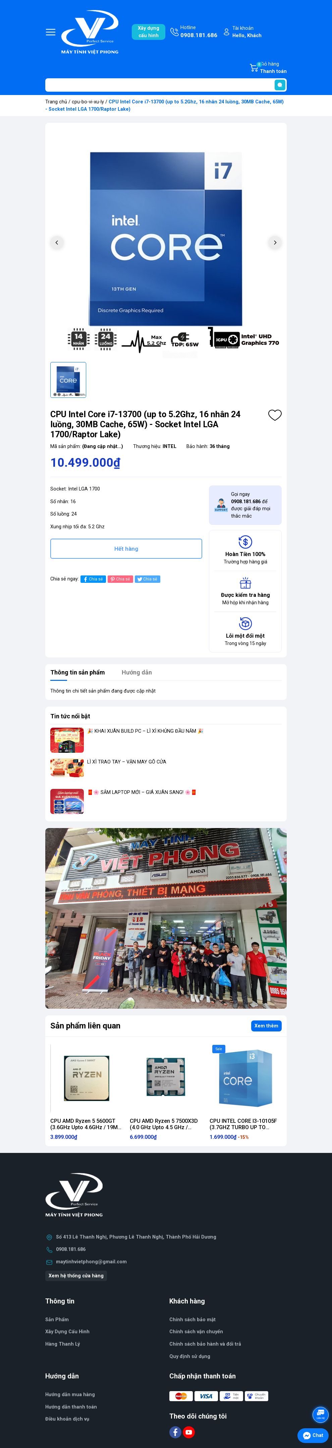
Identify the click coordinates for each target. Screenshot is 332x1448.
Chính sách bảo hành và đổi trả (205, 1344)
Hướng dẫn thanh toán (71, 1407)
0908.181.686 (71, 1249)
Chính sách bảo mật (192, 1320)
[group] (166, 243)
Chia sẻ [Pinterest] (119, 579)
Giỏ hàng (271, 68)
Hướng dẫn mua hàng (70, 1394)
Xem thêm (266, 1026)
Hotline (198, 32)
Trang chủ (56, 102)
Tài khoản (247, 32)
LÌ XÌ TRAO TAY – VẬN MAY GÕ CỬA (126, 762)
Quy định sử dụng (189, 1356)
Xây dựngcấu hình (148, 31)
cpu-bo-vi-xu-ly (88, 102)
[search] (280, 85)
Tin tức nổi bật (70, 716)
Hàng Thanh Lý (62, 1344)
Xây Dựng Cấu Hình (67, 1332)
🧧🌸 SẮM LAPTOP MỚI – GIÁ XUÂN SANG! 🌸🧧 (142, 792)
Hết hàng (126, 548)
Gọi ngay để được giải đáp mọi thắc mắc (250, 505)
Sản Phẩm (57, 1320)
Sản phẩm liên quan (85, 1025)
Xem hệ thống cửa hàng (76, 1276)
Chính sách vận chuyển (196, 1332)
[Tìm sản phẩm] (166, 85)
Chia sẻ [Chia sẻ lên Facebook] (92, 579)
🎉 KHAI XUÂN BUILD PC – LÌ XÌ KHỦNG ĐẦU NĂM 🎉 (145, 731)
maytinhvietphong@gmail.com (91, 1262)
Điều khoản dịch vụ (67, 1419)
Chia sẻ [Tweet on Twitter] (146, 579)
